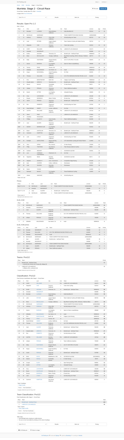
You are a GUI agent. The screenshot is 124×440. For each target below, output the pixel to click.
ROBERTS (39, 333)
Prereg (97, 17)
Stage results (22, 385)
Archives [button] (104, 2)
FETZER (39, 298)
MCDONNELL (40, 348)
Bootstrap (68, 435)
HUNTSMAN (40, 345)
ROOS (38, 356)
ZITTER (38, 365)
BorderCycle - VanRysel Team (29, 402)
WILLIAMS (39, 283)
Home (18, 5)
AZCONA (39, 289)
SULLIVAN (39, 323)
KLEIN (38, 362)
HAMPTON (39, 379)
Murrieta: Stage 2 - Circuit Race (33, 8)
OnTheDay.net (21, 2)
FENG (38, 318)
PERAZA (39, 341)
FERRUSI (39, 306)
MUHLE (38, 358)
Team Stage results (23, 408)
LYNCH (38, 375)
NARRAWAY (40, 304)
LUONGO (39, 294)
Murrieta (28, 5)
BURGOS (39, 310)
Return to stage (35, 430)
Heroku (80, 435)
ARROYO (39, 331)
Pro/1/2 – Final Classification (24, 387)
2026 (23, 5)
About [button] (97, 2)
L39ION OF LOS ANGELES (29, 404)
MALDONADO (40, 314)
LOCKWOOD (40, 368)
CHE (38, 285)
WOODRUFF (40, 291)
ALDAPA (39, 327)
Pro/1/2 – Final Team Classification (26, 410)
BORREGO (39, 373)
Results (56, 17)
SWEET (38, 321)
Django (57, 435)
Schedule (39, 11)
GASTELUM (40, 371)
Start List (77, 17)
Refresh (103, 8)
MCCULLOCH (40, 301)
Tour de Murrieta (28, 13)
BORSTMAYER (40, 316)
